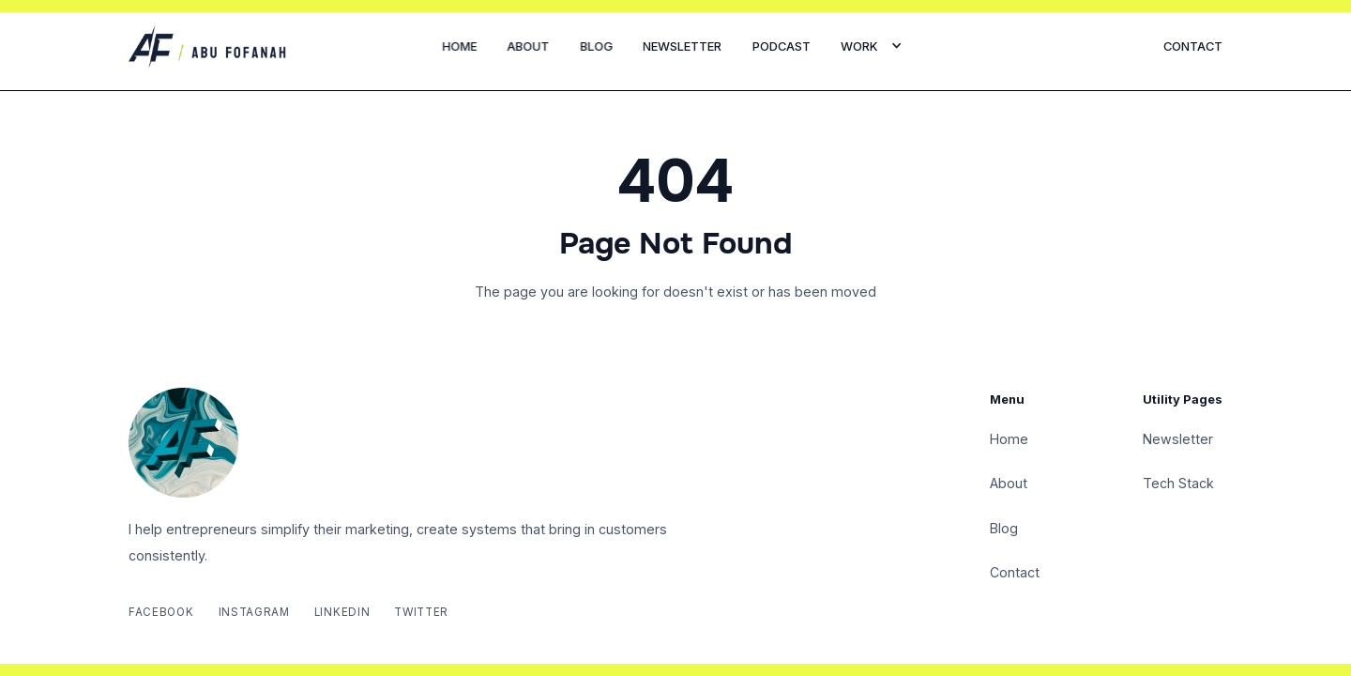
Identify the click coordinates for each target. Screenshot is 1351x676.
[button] (871, 46)
